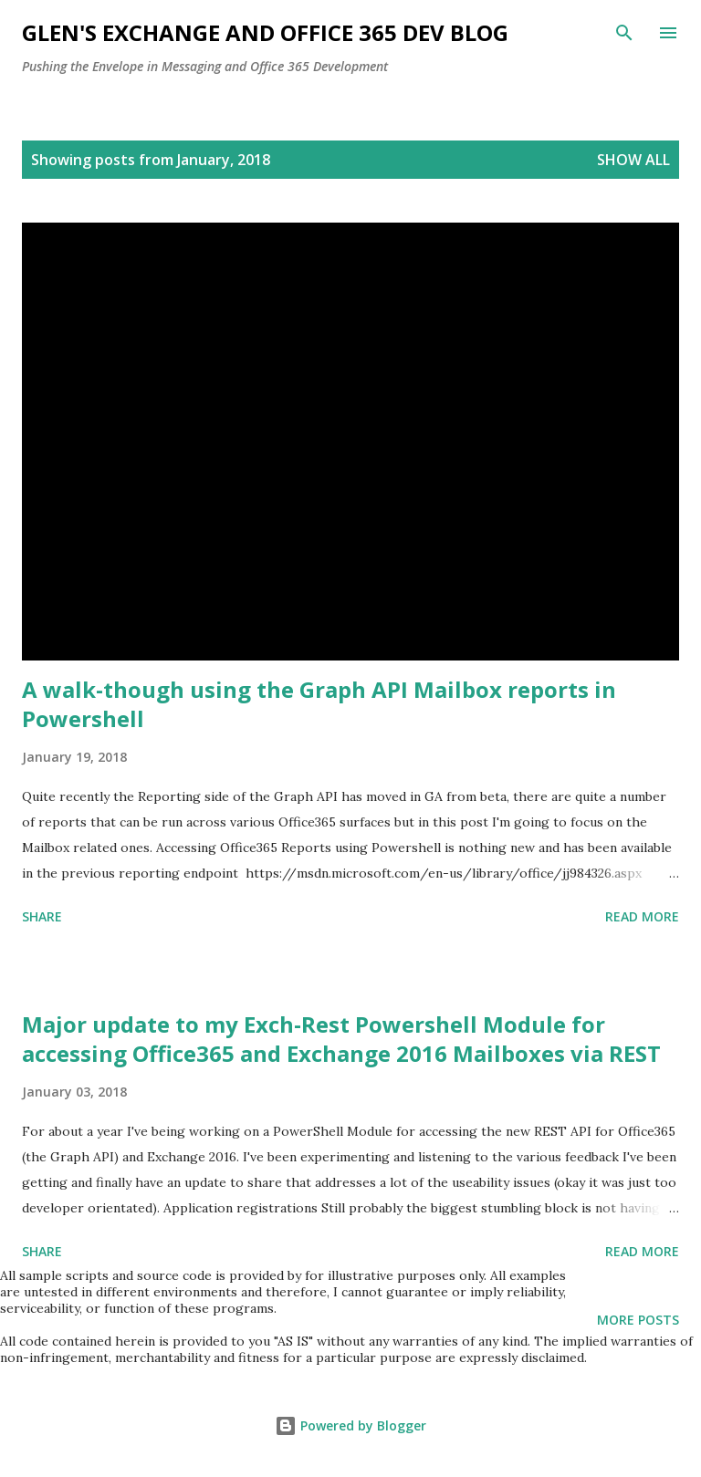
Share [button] (42, 916)
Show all (633, 160)
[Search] (624, 33)
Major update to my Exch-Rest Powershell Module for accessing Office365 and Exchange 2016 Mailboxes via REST (341, 1038)
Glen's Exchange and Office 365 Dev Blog (265, 32)
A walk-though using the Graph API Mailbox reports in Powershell (319, 703)
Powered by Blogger (350, 1425)
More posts (638, 1319)
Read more (642, 916)
